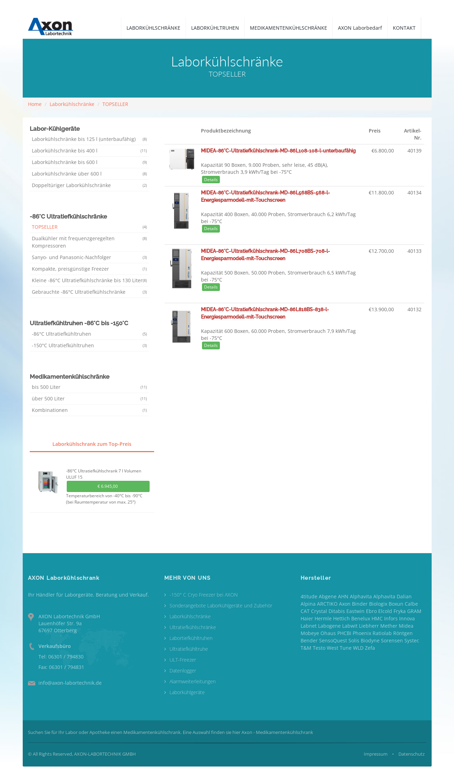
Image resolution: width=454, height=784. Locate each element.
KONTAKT (404, 27)
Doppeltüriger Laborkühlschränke (89, 185)
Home (35, 104)
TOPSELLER (115, 104)
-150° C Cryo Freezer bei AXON (204, 594)
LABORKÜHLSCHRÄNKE (153, 27)
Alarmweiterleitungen (193, 681)
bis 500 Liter (89, 387)
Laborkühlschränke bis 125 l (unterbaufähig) (89, 139)
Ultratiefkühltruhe (189, 649)
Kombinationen (89, 410)
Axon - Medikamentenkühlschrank (277, 732)
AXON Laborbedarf (360, 27)
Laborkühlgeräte (187, 692)
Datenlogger (183, 670)
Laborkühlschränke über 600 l (89, 173)
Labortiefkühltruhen (191, 638)
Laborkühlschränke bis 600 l (89, 162)
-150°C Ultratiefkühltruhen (89, 345)
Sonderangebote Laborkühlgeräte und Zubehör (221, 605)
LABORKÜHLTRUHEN (215, 27)
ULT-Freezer (183, 659)
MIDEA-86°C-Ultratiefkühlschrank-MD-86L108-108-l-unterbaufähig (278, 151)
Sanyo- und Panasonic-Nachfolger (89, 257)
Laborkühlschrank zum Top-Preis (91, 444)
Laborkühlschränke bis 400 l (89, 150)
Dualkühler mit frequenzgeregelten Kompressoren (89, 242)
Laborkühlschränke (72, 104)
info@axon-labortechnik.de (70, 682)
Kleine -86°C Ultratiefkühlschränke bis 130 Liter (89, 280)
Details (211, 180)
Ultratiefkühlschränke (193, 627)
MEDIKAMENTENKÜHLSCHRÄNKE (288, 27)
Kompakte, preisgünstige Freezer (89, 268)
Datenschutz (411, 754)
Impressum (376, 754)
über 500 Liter (89, 398)
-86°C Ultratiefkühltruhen (89, 333)
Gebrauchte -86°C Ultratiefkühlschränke (89, 291)
